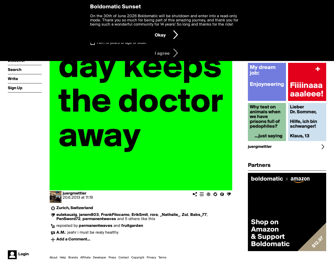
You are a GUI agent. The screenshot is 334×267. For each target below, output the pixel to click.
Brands (73, 257)
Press (112, 257)
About (53, 257)
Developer (99, 257)
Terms (162, 257)
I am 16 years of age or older (122, 43)
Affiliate (85, 257)
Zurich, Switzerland (74, 208)
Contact (123, 257)
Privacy (151, 257)
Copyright (137, 257)
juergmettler (74, 193)
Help (63, 257)
